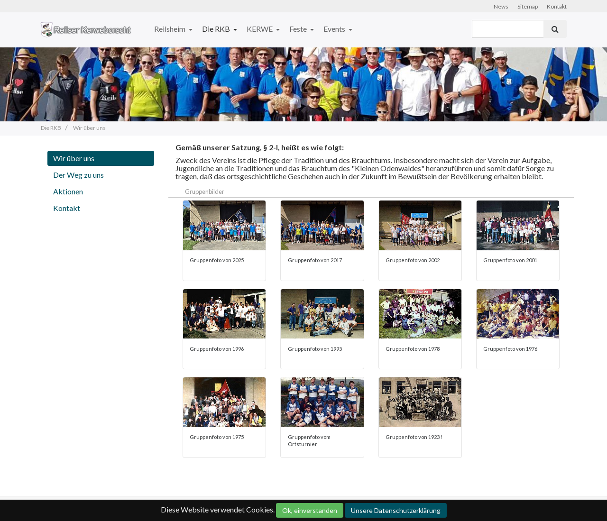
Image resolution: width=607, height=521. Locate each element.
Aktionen (68, 191)
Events (335, 28)
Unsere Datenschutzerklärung (396, 510)
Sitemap (527, 6)
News (501, 6)
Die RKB (216, 28)
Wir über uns (73, 158)
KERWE (260, 28)
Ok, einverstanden (309, 510)
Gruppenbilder (204, 191)
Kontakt (557, 6)
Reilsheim (170, 28)
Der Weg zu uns (78, 174)
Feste (298, 28)
